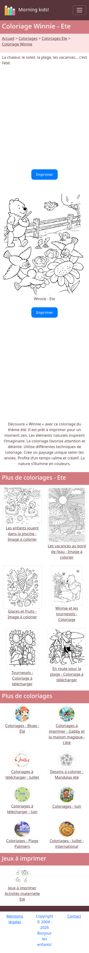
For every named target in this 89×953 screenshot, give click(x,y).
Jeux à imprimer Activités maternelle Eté (22, 887)
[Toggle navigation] (79, 10)
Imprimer (44, 174)
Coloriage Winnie (17, 44)
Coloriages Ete (54, 38)
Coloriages (28, 38)
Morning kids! (26, 10)
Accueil (8, 38)
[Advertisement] (44, 117)
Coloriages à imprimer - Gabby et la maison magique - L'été (67, 728)
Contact (74, 916)
